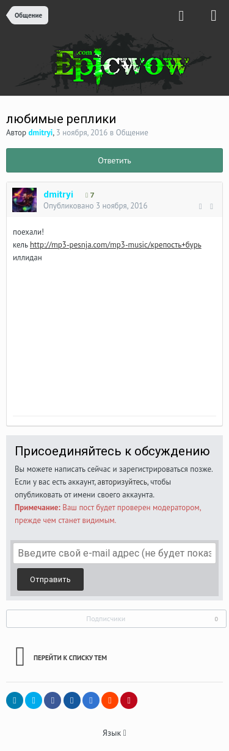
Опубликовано (95, 206)
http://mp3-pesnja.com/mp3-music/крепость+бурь (116, 245)
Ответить (114, 160)
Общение (132, 132)
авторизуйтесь (122, 482)
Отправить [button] (50, 579)
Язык (114, 732)
